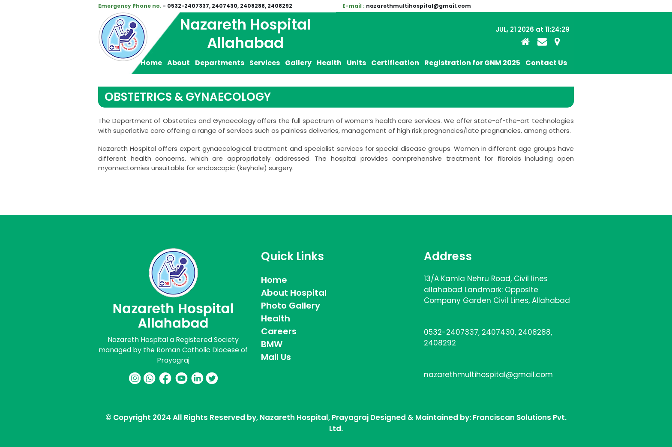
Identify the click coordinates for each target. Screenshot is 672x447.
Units (356, 63)
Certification (395, 63)
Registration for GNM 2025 (472, 63)
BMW (271, 344)
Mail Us (276, 357)
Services (264, 63)
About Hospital (294, 293)
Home (151, 63)
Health (329, 63)
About (178, 63)
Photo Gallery (290, 306)
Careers (279, 331)
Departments (219, 63)
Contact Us (546, 63)
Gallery (298, 63)
